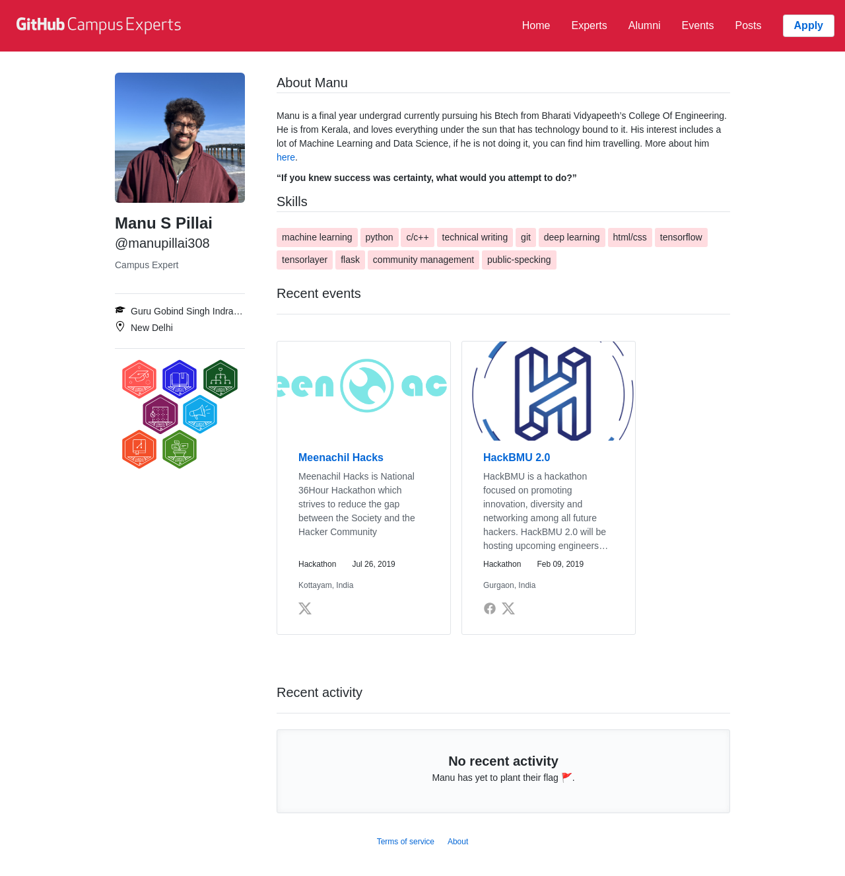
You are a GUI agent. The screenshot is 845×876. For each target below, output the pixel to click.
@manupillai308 (162, 243)
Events (698, 25)
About (458, 841)
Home (536, 25)
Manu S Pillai (164, 223)
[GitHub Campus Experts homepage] (100, 26)
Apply (808, 25)
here (286, 157)
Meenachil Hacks (341, 457)
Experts (589, 25)
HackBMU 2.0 (516, 457)
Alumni (644, 25)
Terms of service (405, 841)
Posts (748, 25)
